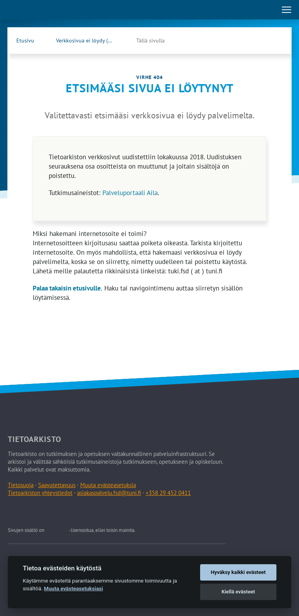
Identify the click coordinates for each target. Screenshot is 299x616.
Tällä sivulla (150, 40)
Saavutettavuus (57, 485)
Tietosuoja (20, 485)
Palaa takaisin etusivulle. (67, 288)
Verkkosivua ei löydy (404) (87, 40)
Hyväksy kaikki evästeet (238, 572)
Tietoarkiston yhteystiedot (40, 492)
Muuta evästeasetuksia (108, 485)
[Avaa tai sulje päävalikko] (286, 10)
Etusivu (25, 40)
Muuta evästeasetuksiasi (73, 588)
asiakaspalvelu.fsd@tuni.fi (109, 492)
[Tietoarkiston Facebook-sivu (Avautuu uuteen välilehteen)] (259, 40)
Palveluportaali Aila (130, 192)
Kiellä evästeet (238, 592)
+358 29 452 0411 (168, 492)
